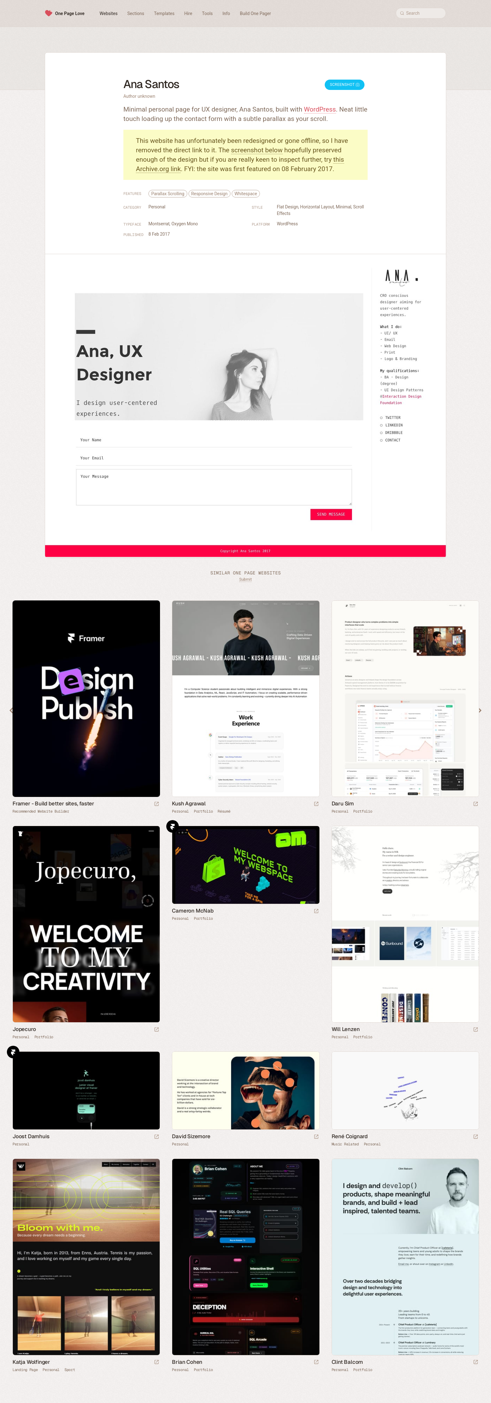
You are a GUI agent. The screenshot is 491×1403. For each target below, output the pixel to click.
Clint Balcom (347, 1362)
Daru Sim (343, 803)
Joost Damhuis (31, 1136)
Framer (172, 826)
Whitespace (246, 193)
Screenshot (344, 84)
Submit (245, 579)
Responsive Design (209, 193)
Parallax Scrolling (167, 193)
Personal (156, 206)
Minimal (343, 206)
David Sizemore (191, 1136)
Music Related (345, 1144)
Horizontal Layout (317, 206)
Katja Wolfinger (31, 1362)
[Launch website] (316, 804)
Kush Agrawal (189, 803)
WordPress (320, 109)
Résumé (224, 811)
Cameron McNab (192, 910)
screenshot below (257, 150)
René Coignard (350, 1136)
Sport (70, 1370)
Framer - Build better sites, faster (53, 803)
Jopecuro (24, 1029)
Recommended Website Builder (41, 811)
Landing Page (25, 1370)
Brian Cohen (187, 1362)
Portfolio (203, 811)
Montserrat (159, 223)
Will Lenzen (346, 1029)
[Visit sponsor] (156, 804)
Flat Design (287, 206)
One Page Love (70, 13)
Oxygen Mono (185, 223)
